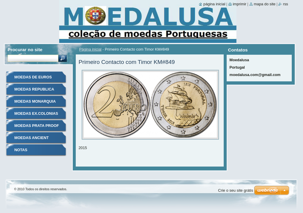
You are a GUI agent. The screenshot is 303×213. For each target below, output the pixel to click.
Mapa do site (264, 4)
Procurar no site (25, 49)
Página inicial (90, 49)
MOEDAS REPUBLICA (34, 89)
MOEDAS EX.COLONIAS (36, 113)
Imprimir (239, 4)
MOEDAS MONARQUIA (35, 101)
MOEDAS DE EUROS (33, 77)
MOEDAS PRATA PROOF (36, 125)
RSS (285, 4)
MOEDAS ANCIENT (31, 137)
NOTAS (21, 150)
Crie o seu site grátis (235, 190)
